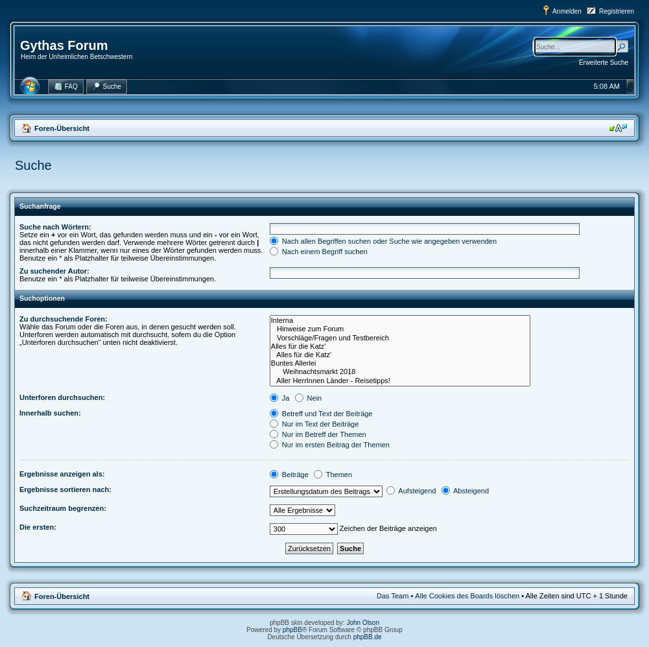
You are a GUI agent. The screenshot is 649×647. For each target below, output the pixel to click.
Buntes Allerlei (400, 363)
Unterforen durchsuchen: (62, 397)
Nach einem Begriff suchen (319, 251)
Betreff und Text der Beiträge (321, 414)
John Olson (362, 622)
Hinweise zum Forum (400, 329)
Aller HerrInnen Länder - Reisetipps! (400, 381)
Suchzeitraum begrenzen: (62, 508)
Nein (308, 398)
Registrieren (616, 11)
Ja (280, 398)
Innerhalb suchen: (50, 413)
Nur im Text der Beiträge (314, 424)
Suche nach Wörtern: (55, 227)
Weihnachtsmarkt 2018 (400, 372)
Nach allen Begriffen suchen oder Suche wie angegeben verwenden (383, 241)
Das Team (392, 596)
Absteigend (466, 491)
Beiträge (289, 474)
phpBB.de (367, 637)
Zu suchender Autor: (54, 271)
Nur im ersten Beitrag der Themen (330, 445)
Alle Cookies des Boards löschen (467, 596)
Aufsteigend (411, 491)
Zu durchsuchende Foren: (63, 319)
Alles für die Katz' (400, 346)
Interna (400, 320)
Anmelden (567, 11)
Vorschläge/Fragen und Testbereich (400, 338)
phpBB (292, 629)
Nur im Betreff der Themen (318, 434)
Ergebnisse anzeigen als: (61, 474)
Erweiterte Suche (603, 62)
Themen (333, 474)
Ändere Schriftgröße (618, 128)
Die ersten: (37, 527)
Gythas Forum (64, 45)
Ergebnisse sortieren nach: (65, 489)
